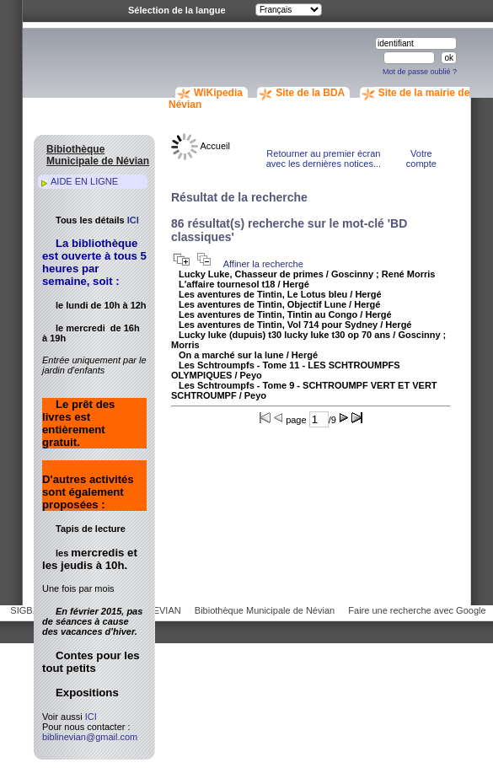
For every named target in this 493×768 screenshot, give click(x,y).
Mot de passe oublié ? (420, 71)
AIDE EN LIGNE (84, 181)
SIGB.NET (31, 610)
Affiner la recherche (263, 264)
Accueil (200, 146)
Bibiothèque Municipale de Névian (265, 610)
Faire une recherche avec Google (416, 610)
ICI (133, 220)
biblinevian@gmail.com (89, 737)
